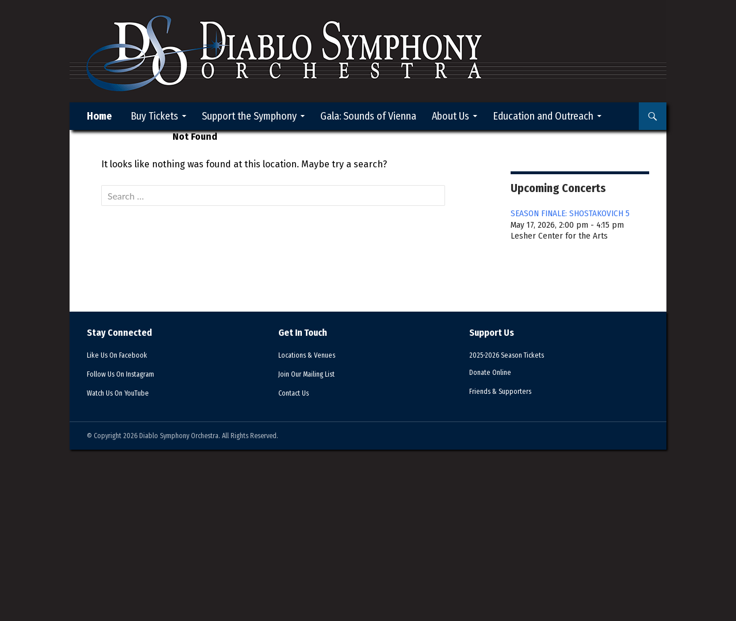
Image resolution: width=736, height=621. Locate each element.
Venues (313, 355)
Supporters (508, 391)
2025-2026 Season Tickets (516, 355)
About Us (450, 116)
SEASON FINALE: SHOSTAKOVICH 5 (570, 213)
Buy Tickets (154, 116)
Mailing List (314, 374)
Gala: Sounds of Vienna (368, 116)
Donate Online (495, 372)
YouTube (125, 393)
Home (99, 116)
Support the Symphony (249, 116)
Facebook (124, 355)
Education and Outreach (543, 116)
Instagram (129, 374)
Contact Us (297, 393)
